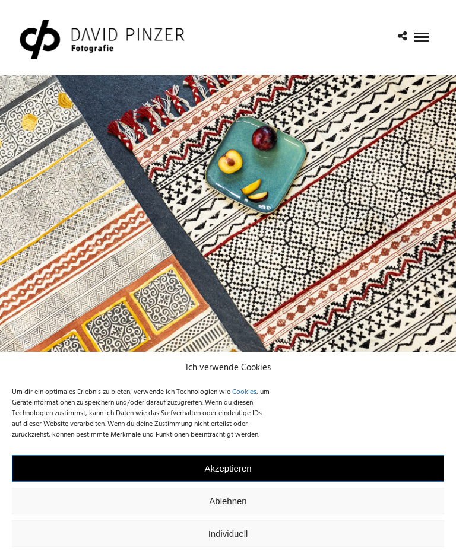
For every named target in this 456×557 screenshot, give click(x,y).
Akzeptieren (227, 474)
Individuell (228, 539)
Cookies (244, 399)
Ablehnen (227, 507)
